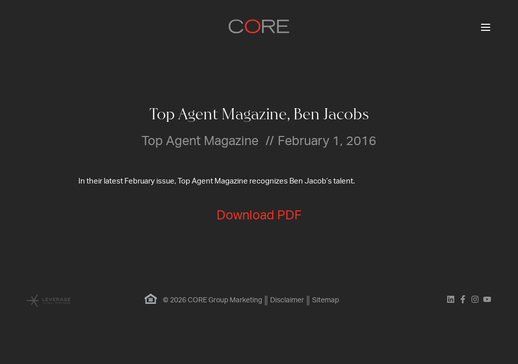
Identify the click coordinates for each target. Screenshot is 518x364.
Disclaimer (287, 300)
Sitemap (325, 300)
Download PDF (259, 215)
